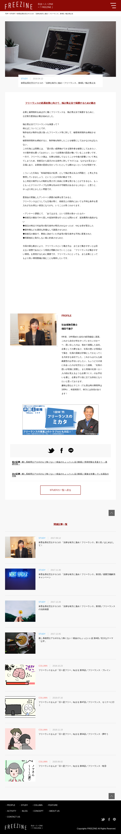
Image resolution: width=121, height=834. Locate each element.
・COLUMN (37, 805)
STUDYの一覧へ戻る (60, 490)
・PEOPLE (10, 805)
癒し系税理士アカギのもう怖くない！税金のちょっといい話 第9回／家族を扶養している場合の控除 (60, 475)
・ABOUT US (53, 811)
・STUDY (23, 805)
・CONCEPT (37, 811)
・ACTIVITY (10, 811)
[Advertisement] (60, 287)
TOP (6, 14)
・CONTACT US (12, 817)
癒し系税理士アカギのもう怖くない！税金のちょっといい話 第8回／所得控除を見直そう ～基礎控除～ (59, 463)
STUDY (12, 14)
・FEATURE (52, 805)
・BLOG (24, 811)
